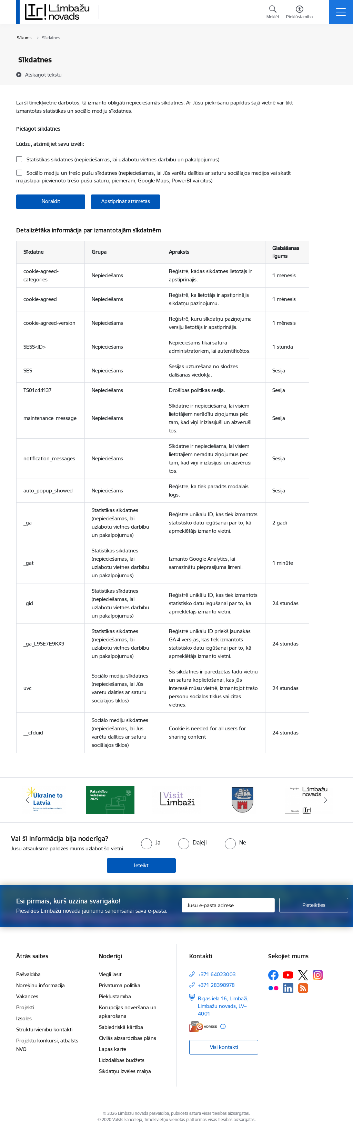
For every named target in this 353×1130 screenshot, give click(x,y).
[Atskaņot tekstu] (43, 74)
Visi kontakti (224, 1047)
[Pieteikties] (313, 905)
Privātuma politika (119, 985)
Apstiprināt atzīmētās (125, 201)
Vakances (27, 996)
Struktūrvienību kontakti (44, 1029)
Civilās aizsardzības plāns (127, 1038)
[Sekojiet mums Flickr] (273, 987)
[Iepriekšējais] (27, 800)
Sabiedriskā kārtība (121, 1027)
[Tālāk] (325, 800)
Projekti (25, 1007)
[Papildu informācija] (222, 1026)
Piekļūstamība (115, 996)
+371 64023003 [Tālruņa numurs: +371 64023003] (217, 974)
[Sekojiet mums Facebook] (273, 975)
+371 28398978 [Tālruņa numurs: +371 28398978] (216, 985)
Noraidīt (51, 201)
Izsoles (24, 1018)
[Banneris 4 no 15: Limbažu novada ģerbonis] (243, 799)
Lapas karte (112, 1049)
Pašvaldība (28, 974)
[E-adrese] (203, 1026)
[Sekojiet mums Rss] (303, 988)
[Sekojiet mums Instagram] (318, 975)
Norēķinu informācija (40, 985)
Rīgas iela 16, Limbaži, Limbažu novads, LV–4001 (223, 1006)
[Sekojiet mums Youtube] (288, 974)
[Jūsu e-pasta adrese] (228, 905)
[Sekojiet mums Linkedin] (288, 988)
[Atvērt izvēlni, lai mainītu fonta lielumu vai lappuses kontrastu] (299, 13)
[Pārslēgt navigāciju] (341, 12)
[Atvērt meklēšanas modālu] (273, 13)
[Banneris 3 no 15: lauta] (176, 799)
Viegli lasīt (110, 974)
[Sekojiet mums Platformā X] (303, 975)
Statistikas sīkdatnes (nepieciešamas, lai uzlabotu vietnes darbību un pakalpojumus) (122, 159)
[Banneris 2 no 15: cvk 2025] (110, 799)
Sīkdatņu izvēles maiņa (125, 1071)
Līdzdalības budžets (121, 1060)
